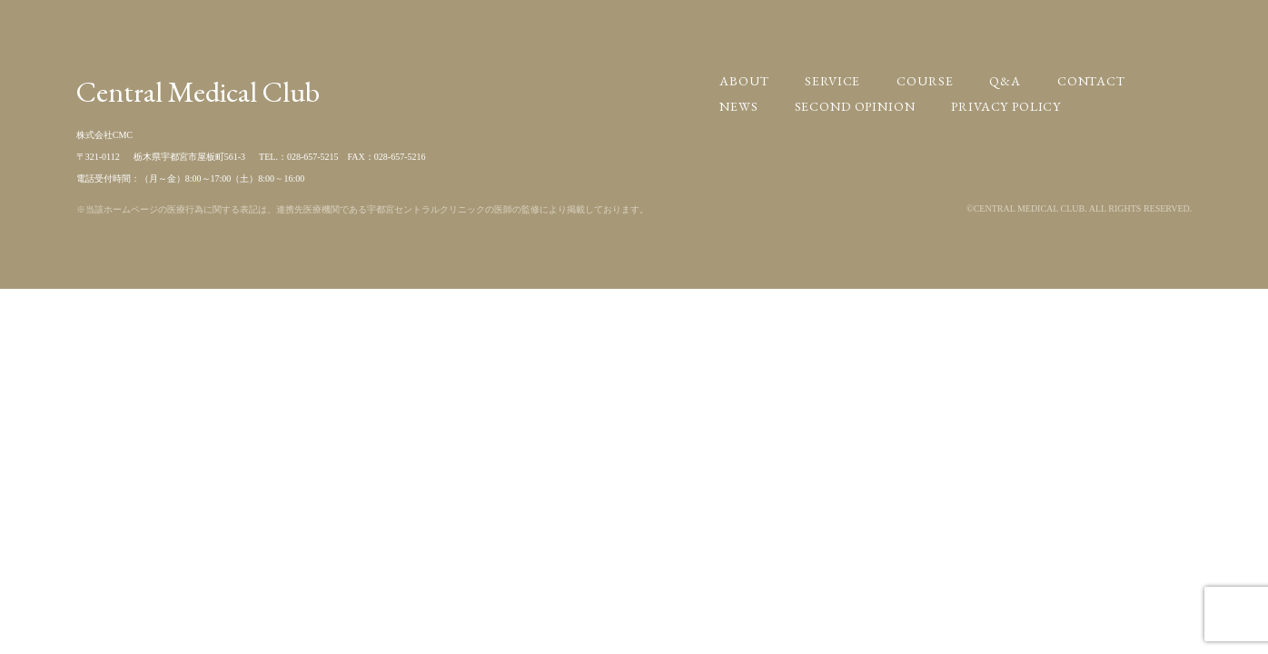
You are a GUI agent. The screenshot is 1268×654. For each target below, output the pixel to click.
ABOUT (743, 81)
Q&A (1005, 81)
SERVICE (832, 81)
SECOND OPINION (855, 106)
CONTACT (1091, 81)
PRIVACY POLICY (1006, 106)
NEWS (738, 106)
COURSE (925, 81)
